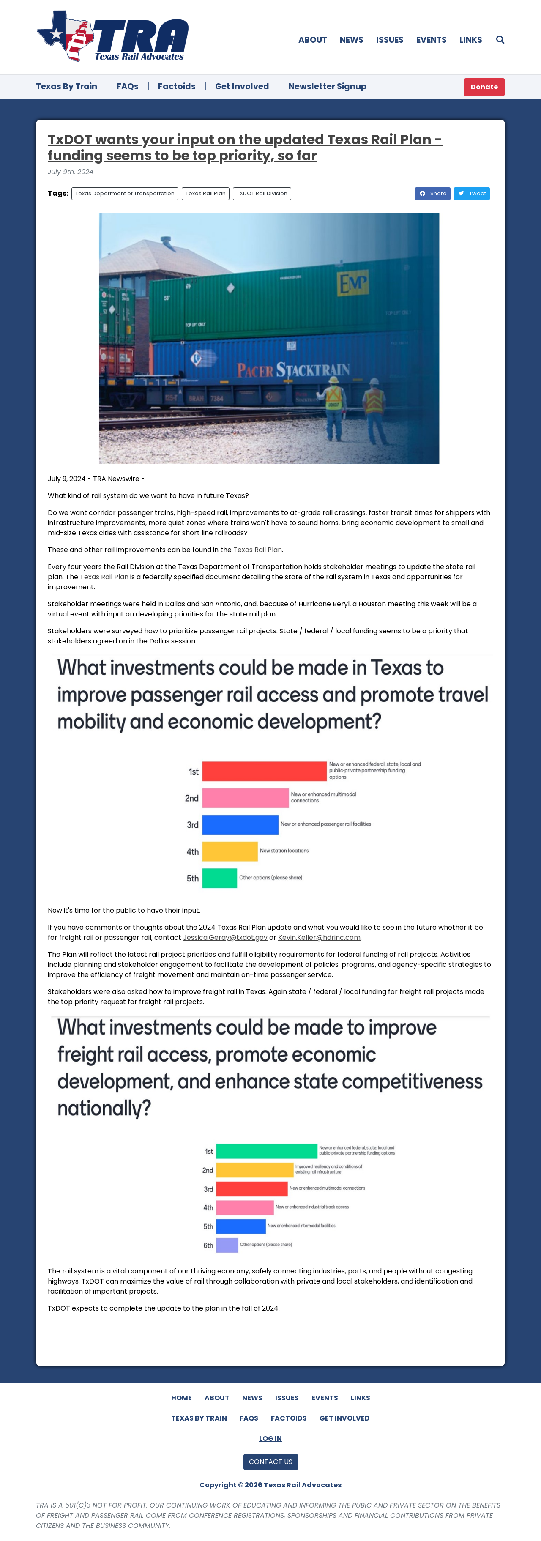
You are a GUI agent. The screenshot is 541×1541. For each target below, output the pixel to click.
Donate (484, 87)
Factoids (177, 86)
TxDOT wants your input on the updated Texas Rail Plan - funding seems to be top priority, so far (245, 147)
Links (470, 40)
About (312, 40)
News (351, 40)
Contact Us (270, 1462)
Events (431, 40)
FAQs (128, 86)
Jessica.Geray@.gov (225, 937)
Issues (390, 40)
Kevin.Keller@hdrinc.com (319, 937)
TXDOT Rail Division (262, 193)
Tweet (472, 193)
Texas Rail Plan (206, 193)
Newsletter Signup (327, 86)
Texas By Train (66, 86)
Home (181, 1398)
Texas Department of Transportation (125, 193)
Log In (270, 1438)
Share (433, 193)
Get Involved (242, 86)
